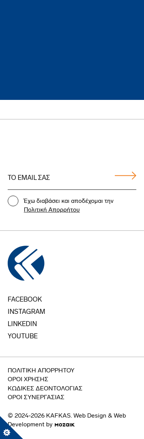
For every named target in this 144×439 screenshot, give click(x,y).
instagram (26, 312)
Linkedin (22, 324)
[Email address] (72, 178)
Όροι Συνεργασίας (36, 398)
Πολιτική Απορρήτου (52, 210)
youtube (23, 336)
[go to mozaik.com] (64, 425)
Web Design (89, 416)
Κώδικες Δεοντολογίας (45, 389)
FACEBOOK (25, 300)
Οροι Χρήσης (28, 380)
